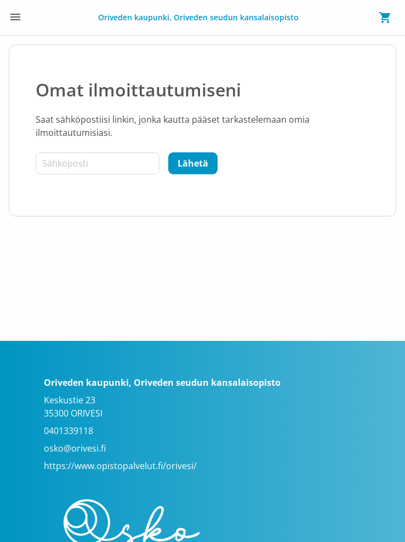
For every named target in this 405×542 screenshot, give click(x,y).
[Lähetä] (193, 163)
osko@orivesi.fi (75, 448)
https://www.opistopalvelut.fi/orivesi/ (120, 466)
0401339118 (68, 431)
